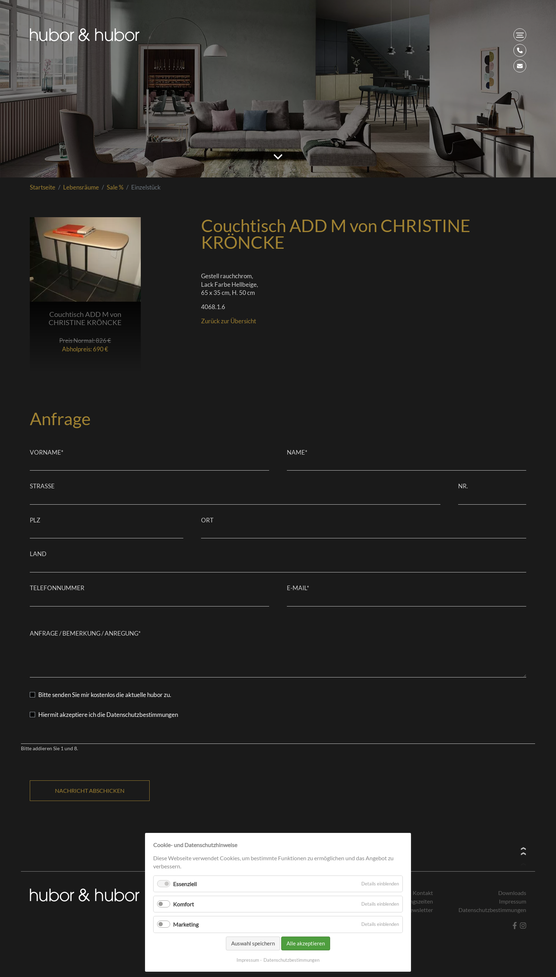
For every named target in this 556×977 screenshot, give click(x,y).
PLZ (35, 520)
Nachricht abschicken (89, 790)
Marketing (186, 924)
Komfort (183, 904)
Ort (207, 520)
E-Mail (298, 588)
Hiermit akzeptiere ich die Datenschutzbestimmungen (108, 714)
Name (297, 452)
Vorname (46, 452)
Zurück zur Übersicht (228, 321)
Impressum (248, 960)
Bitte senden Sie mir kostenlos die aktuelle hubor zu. (104, 694)
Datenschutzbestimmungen (291, 960)
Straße (42, 486)
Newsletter (419, 909)
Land (38, 554)
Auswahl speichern (253, 943)
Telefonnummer (57, 588)
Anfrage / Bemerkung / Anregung (85, 633)
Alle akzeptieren (306, 943)
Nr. (463, 486)
